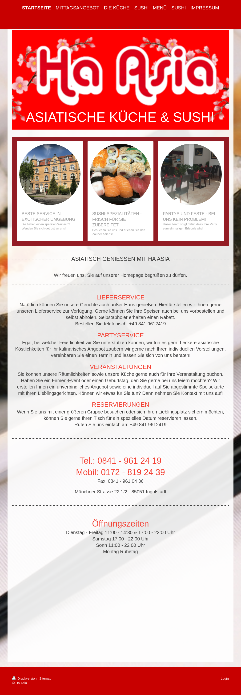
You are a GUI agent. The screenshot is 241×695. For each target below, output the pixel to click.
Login (225, 678)
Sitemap (45, 678)
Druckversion (24, 678)
